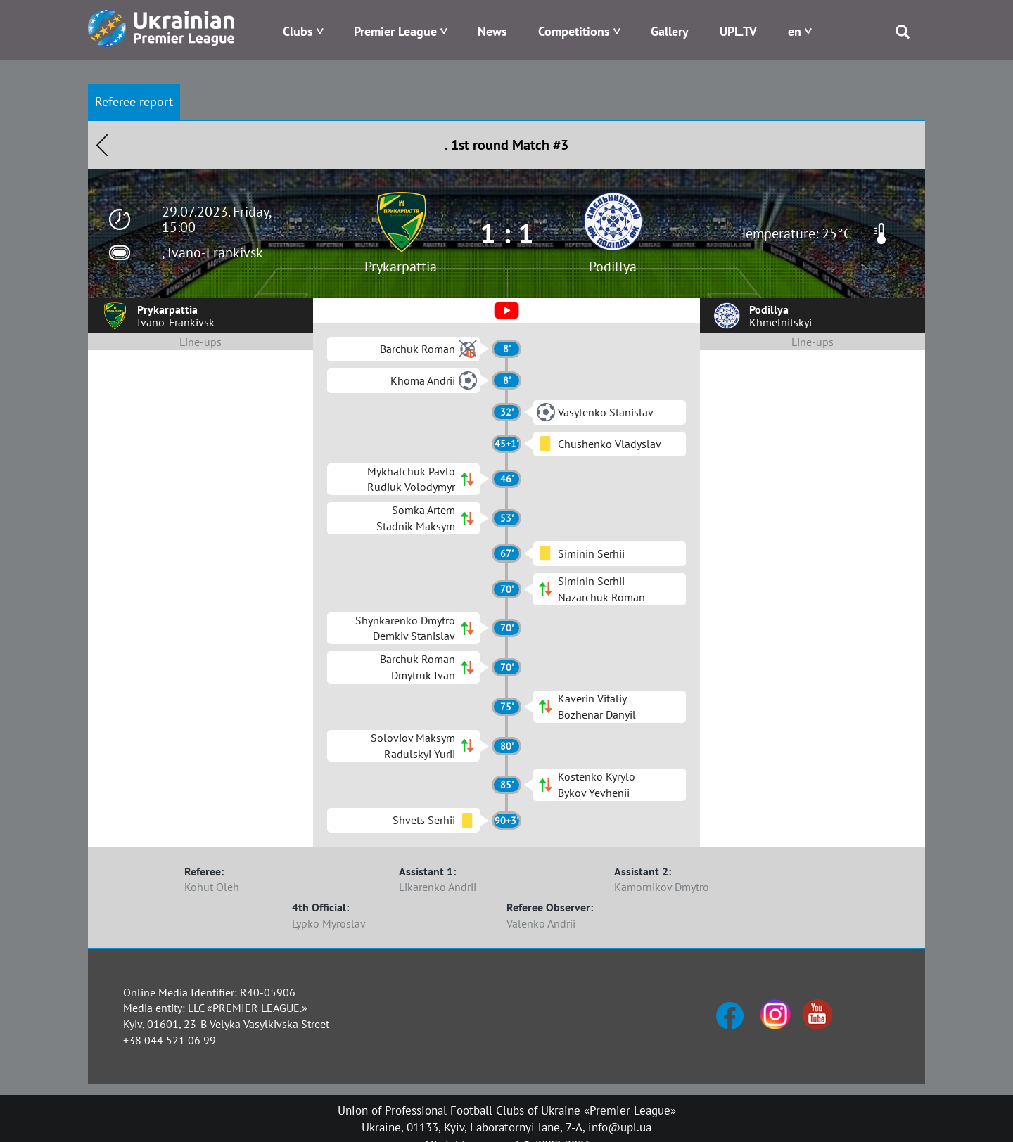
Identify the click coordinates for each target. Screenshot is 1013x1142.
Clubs (298, 31)
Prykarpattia (400, 266)
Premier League (395, 31)
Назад (102, 144)
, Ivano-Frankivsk (212, 252)
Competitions (574, 31)
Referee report (134, 102)
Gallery (670, 31)
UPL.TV (738, 31)
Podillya (613, 266)
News (492, 31)
